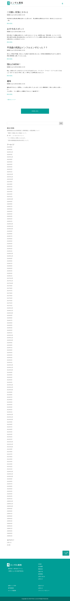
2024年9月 (9, 147)
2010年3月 (9, 493)
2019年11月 (10, 226)
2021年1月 (9, 196)
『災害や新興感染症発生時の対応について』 (18, 140)
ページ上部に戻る (66, 553)
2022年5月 (9, 164)
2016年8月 (9, 318)
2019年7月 (9, 236)
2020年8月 (9, 204)
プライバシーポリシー (43, 590)
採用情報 (40, 574)
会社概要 (40, 566)
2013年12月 (10, 384)
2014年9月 (9, 372)
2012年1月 (9, 439)
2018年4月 (9, 271)
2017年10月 (10, 283)
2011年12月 (10, 441)
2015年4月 (9, 355)
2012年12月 (10, 414)
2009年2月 (9, 526)
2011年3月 (9, 464)
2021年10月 (10, 179)
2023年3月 (9, 154)
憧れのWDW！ (14, 64)
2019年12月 (10, 223)
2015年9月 (9, 342)
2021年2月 (9, 194)
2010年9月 (9, 479)
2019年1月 (9, 251)
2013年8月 (9, 394)
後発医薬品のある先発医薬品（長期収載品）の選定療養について (23, 130)
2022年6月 (9, 162)
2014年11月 (10, 367)
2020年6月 (9, 209)
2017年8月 (9, 288)
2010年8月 (9, 481)
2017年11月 (10, 280)
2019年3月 (9, 246)
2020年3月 (9, 216)
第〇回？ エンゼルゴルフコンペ (15, 135)
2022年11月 (10, 157)
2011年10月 (10, 446)
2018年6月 (9, 266)
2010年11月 (10, 474)
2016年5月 (9, 325)
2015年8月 (9, 345)
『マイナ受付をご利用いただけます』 (16, 138)
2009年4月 (9, 521)
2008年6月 (9, 531)
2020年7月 (9, 206)
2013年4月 (9, 404)
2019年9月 (9, 231)
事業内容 (40, 569)
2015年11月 (10, 337)
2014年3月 (9, 379)
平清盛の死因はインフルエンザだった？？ (27, 47)
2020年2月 (9, 218)
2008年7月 (9, 528)
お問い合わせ (41, 576)
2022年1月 (9, 171)
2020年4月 (9, 214)
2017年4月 (9, 298)
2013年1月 (9, 412)
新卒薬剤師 (11, 588)
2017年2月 (9, 303)
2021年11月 (10, 176)
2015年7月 (9, 347)
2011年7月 (9, 454)
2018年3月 (9, 273)
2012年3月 (9, 434)
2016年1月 (9, 332)
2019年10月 (10, 228)
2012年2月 (9, 436)
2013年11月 (10, 387)
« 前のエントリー (11, 99)
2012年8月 (9, 424)
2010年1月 (9, 498)
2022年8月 (9, 159)
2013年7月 (9, 397)
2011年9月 (9, 449)
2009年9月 (9, 508)
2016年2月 (9, 330)
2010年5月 (9, 488)
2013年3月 (9, 407)
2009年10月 (10, 506)
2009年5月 (9, 518)
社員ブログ (41, 585)
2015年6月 (9, 350)
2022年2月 (9, 169)
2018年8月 (9, 261)
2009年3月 (9, 523)
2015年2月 (9, 360)
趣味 (9, 81)
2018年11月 (10, 256)
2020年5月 (9, 211)
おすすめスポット (15, 29)
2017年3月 (9, 300)
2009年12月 (10, 501)
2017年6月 (9, 293)
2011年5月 (9, 459)
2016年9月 (9, 315)
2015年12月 (10, 335)
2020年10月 (10, 199)
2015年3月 (9, 357)
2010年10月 (10, 476)
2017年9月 (9, 285)
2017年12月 (10, 278)
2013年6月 (9, 399)
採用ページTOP (12, 585)
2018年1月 (9, 275)
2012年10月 (10, 419)
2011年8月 (9, 451)
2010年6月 (9, 486)
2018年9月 (9, 258)
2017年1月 (9, 305)
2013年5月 (9, 402)
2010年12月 (10, 471)
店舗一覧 (40, 571)
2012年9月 (9, 422)
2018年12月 (10, 253)
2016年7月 (9, 320)
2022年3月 (9, 166)
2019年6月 (9, 238)
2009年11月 (10, 503)
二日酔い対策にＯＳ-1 (17, 12)
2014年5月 (9, 374)
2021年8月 (9, 184)
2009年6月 (9, 516)
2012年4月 (9, 432)
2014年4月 (9, 377)
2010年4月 (9, 491)
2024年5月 (9, 149)
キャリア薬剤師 (12, 590)
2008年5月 (9, 533)
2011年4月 (9, 461)
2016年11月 (10, 310)
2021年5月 (9, 189)
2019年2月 (9, 248)
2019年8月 (9, 233)
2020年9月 (9, 201)
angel (12, 15)
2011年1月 (9, 469)
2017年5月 (9, 295)
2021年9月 (9, 181)
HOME (40, 564)
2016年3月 (9, 327)
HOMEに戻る (35, 111)
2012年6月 (9, 429)
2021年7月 (9, 186)
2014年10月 (10, 370)
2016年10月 (10, 313)
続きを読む (10, 23)
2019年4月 (9, 243)
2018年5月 (9, 268)
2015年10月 (10, 340)
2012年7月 (9, 427)
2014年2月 (9, 382)
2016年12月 (10, 308)
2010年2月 (9, 496)
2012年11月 (10, 417)
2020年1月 (9, 221)
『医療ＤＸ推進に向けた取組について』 (17, 133)
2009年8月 (9, 511)
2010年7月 (9, 483)
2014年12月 (10, 365)
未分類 (23, 15)
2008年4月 (9, 536)
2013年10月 (10, 389)
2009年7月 (9, 513)
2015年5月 (9, 352)
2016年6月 (9, 323)
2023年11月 (10, 152)
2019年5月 (9, 241)
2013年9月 (9, 392)
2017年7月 (9, 290)
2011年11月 (10, 444)
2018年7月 (9, 263)
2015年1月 (9, 362)
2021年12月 (10, 174)
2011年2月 (9, 466)
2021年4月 (9, 191)
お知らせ (9, 542)
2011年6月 (9, 456)
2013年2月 (9, 409)
